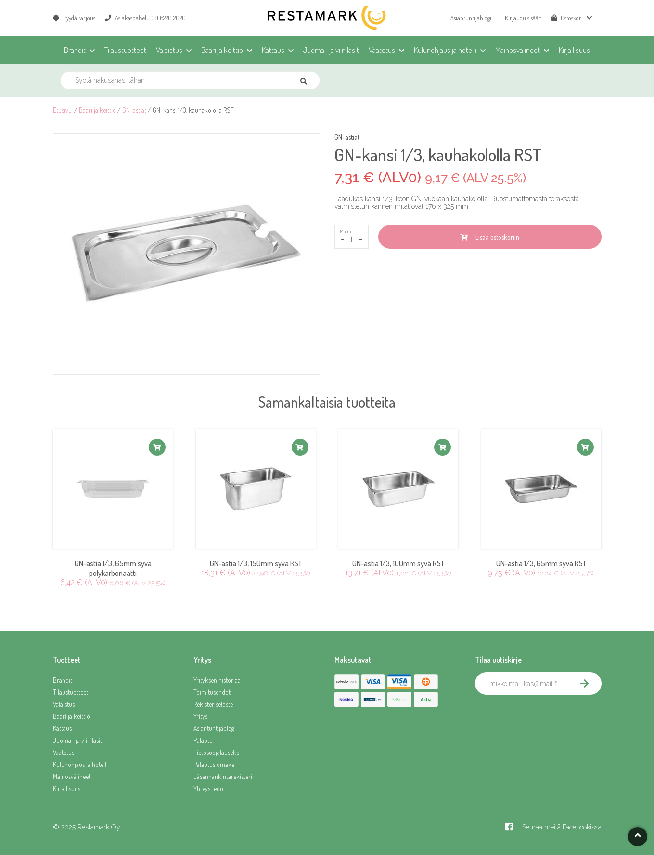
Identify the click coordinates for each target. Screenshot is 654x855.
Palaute (202, 740)
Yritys (200, 716)
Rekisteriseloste (213, 704)
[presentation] (548, 716)
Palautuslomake (213, 764)
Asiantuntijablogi (470, 18)
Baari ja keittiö (97, 110)
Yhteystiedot (209, 788)
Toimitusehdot (212, 692)
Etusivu (62, 110)
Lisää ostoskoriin (489, 237)
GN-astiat (134, 110)
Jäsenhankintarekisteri (222, 776)
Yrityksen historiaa (217, 680)
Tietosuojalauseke (216, 752)
